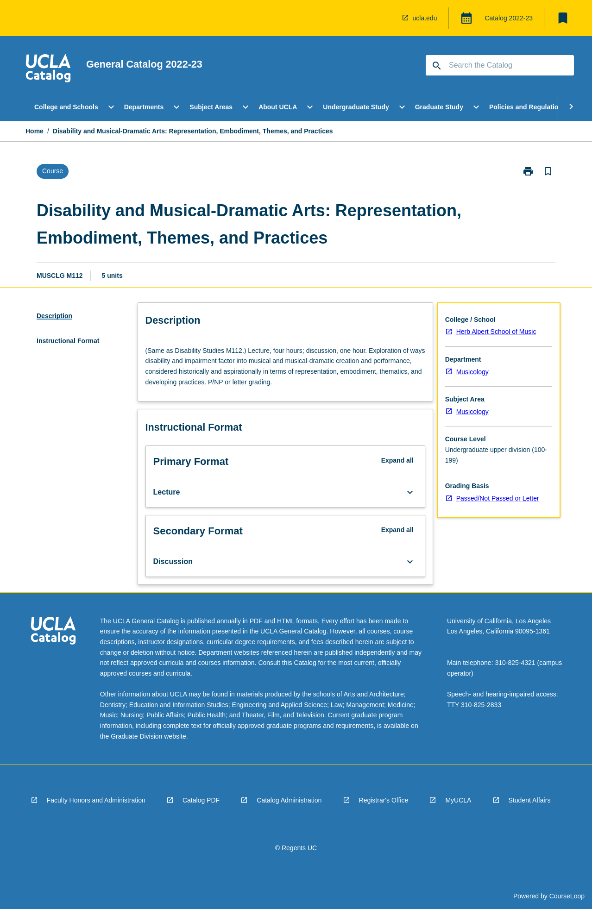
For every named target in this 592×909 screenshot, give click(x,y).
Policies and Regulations (527, 107)
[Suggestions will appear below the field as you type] (500, 65)
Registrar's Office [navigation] (384, 800)
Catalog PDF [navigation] (201, 800)
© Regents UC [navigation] (296, 848)
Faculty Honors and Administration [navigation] (96, 800)
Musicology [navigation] (472, 372)
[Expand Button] (410, 492)
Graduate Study (439, 107)
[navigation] (48, 69)
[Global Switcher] (466, 18)
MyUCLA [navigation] (458, 800)
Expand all (397, 460)
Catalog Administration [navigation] (289, 800)
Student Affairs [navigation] (530, 800)
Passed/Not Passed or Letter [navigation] (497, 498)
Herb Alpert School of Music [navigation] (496, 331)
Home (34, 131)
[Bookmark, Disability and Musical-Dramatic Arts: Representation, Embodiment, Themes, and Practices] (548, 171)
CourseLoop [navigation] (567, 896)
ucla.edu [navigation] (425, 18)
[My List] (563, 18)
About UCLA (277, 107)
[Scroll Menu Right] (571, 107)
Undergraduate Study (356, 107)
